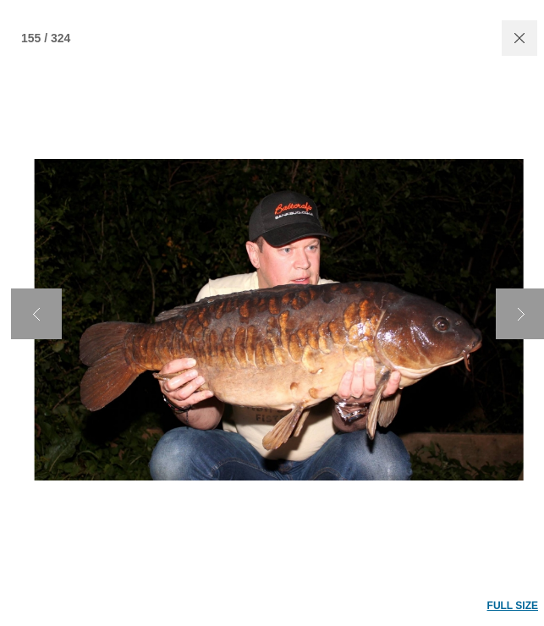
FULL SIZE (512, 606)
